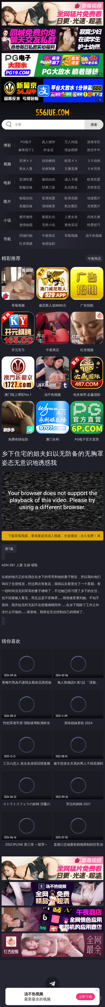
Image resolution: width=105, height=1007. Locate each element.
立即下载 (85, 996)
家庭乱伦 (48, 217)
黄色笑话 (71, 224)
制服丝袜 (25, 187)
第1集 (9, 548)
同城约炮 (25, 235)
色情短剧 (48, 243)
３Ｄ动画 (93, 160)
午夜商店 (48, 235)
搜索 (94, 124)
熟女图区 (71, 206)
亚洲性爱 (25, 179)
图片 (7, 201)
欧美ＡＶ (71, 160)
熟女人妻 (25, 168)
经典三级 (48, 187)
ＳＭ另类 (93, 168)
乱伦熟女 (71, 187)
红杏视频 (25, 243)
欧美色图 (71, 198)
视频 (7, 164)
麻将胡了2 (25, 150)
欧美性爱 (93, 179)
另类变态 (93, 187)
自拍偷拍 (48, 160)
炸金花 (48, 150)
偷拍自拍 (48, 179)
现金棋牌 (71, 150)
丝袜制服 (48, 168)
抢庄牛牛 (93, 150)
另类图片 (93, 206)
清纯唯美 (48, 206)
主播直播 (71, 168)
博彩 (7, 145)
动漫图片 (93, 198)
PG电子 (26, 142)
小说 (7, 220)
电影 (7, 182)
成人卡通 (71, 179)
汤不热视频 (93, 235)
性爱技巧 (93, 224)
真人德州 (48, 142)
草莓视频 (71, 235)
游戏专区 (93, 142)
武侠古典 (93, 217)
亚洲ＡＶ (25, 160)
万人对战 (71, 142)
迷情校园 (25, 224)
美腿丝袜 (25, 206)
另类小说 (48, 224)
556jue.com (52, 112)
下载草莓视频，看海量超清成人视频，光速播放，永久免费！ (54, 536)
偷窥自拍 (25, 198)
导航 (7, 238)
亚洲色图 (48, 198)
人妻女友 (71, 217)
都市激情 (25, 217)
